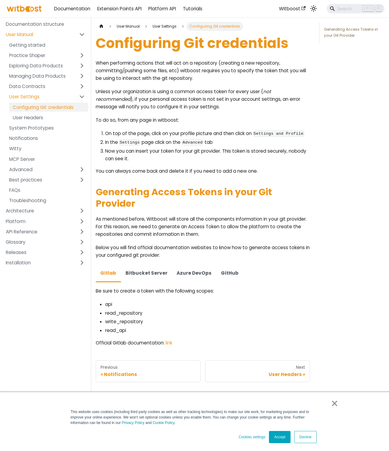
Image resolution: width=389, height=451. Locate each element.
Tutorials (192, 8)
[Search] (355, 8)
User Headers (28, 117)
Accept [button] (279, 437)
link (169, 343)
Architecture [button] (20, 211)
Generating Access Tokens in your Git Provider (351, 32)
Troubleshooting (27, 200)
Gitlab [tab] (108, 273)
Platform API (162, 8)
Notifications (23, 138)
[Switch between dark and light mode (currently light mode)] (313, 8)
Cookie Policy (163, 423)
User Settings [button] (24, 96)
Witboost (292, 8)
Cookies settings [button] (252, 437)
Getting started (27, 45)
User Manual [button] (19, 34)
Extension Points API (119, 8)
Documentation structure (35, 24)
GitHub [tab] (230, 273)
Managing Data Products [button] (37, 76)
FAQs (14, 190)
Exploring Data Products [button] (36, 66)
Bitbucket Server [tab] (146, 273)
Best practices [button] (25, 180)
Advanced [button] (21, 169)
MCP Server (22, 159)
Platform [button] (16, 221)
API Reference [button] (21, 232)
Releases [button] (16, 252)
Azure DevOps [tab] (194, 273)
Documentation (72, 8)
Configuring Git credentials (43, 107)
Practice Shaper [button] (27, 55)
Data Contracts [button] (27, 86)
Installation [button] (18, 262)
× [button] (334, 403)
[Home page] (101, 26)
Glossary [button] (16, 242)
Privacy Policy (133, 423)
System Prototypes (31, 128)
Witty (15, 148)
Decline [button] (305, 437)
